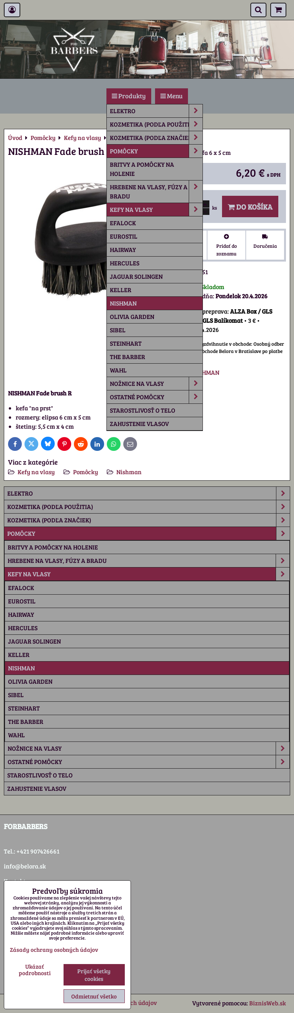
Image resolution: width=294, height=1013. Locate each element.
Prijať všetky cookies (94, 974)
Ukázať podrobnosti (35, 969)
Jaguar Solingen (136, 276)
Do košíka (250, 206)
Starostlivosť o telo (142, 410)
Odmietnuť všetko (94, 996)
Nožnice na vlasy (156, 383)
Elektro (156, 110)
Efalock (123, 223)
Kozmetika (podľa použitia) (156, 124)
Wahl (118, 370)
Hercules (124, 263)
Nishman (123, 303)
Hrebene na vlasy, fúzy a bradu (156, 191)
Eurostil (123, 236)
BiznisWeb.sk (267, 1003)
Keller (120, 290)
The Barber (127, 357)
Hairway (123, 250)
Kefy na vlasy (156, 209)
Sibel (118, 330)
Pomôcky (156, 151)
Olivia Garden (132, 316)
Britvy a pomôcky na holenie (142, 168)
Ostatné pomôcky (156, 396)
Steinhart (126, 343)
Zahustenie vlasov (139, 424)
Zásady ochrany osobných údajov (54, 949)
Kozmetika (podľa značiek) (156, 137)
